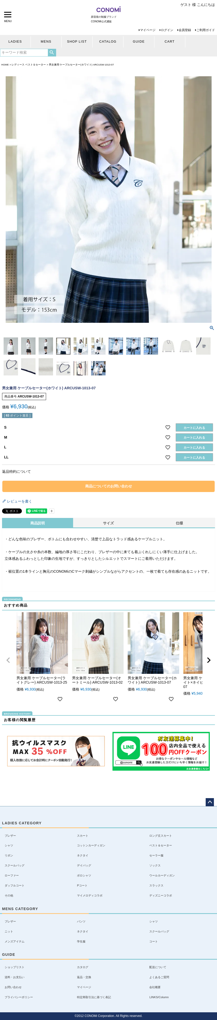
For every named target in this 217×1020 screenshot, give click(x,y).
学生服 (81, 941)
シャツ (9, 845)
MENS (46, 41)
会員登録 (185, 30)
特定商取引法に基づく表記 (94, 997)
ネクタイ (82, 855)
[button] (8, 660)
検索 (52, 52)
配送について (157, 967)
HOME (5, 64)
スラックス (156, 885)
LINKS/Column (159, 997)
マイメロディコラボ (89, 895)
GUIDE (139, 41)
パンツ (81, 921)
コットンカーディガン (91, 845)
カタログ (82, 967)
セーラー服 (156, 855)
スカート (82, 835)
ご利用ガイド (205, 30)
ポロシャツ (84, 875)
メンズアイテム (14, 941)
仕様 (179, 523)
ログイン (167, 30)
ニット (9, 931)
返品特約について (16, 471)
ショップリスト (14, 967)
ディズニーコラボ (160, 895)
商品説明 (37, 523)
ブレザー (10, 835)
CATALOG (107, 41)
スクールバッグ (14, 865)
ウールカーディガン (162, 875)
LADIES (15, 41)
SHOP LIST (77, 41)
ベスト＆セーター (160, 845)
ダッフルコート (14, 885)
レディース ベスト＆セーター (29, 64)
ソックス (155, 865)
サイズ (108, 523)
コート (153, 941)
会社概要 (155, 987)
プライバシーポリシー (19, 997)
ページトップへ (210, 802)
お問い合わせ (13, 987)
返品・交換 (84, 977)
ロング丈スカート (160, 835)
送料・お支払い (14, 977)
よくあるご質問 (159, 977)
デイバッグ (84, 865)
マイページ (147, 30)
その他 (9, 895)
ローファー (12, 875)
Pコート (82, 885)
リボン (9, 855)
